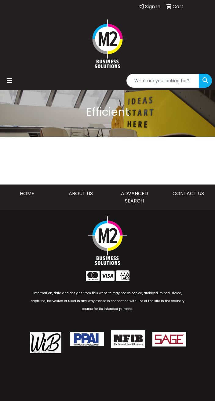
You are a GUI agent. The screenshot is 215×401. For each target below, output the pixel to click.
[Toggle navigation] (9, 80)
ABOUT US (81, 193)
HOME (27, 193)
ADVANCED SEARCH (134, 197)
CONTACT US (188, 193)
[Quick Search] (162, 81)
